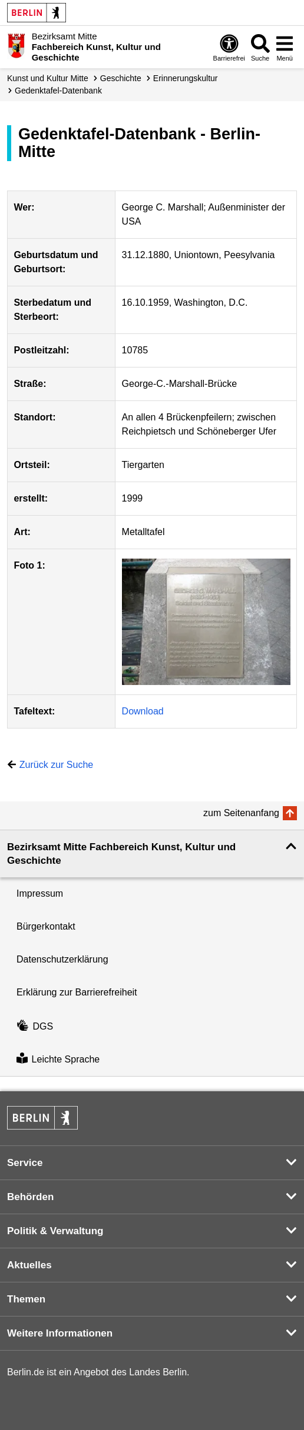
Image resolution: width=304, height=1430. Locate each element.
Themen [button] (26, 1299)
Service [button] (25, 1162)
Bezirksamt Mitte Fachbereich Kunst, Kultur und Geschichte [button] (121, 853)
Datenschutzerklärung (62, 959)
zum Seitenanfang (241, 813)
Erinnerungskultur (185, 78)
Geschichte (120, 78)
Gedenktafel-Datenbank (58, 90)
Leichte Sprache (58, 1059)
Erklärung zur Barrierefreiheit (76, 992)
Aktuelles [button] (29, 1265)
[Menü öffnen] (284, 47)
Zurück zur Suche (56, 765)
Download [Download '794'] (143, 711)
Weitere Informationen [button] (60, 1333)
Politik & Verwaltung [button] (55, 1231)
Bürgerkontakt (45, 926)
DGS (34, 1026)
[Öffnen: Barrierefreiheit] (229, 47)
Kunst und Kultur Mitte (47, 78)
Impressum (39, 893)
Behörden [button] (30, 1196)
